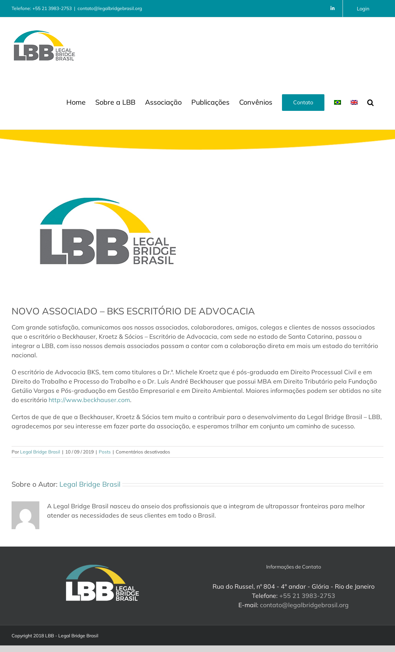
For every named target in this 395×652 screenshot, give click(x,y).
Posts (105, 452)
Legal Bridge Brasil (40, 452)
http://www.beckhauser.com (89, 400)
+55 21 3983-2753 (307, 595)
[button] (370, 101)
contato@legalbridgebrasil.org (110, 8)
